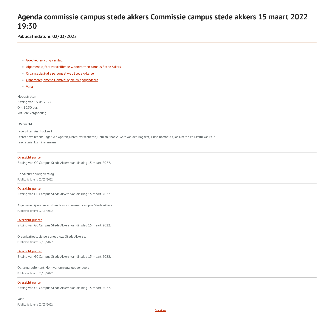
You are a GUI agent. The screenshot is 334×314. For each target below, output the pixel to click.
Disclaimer (160, 310)
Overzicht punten (29, 157)
